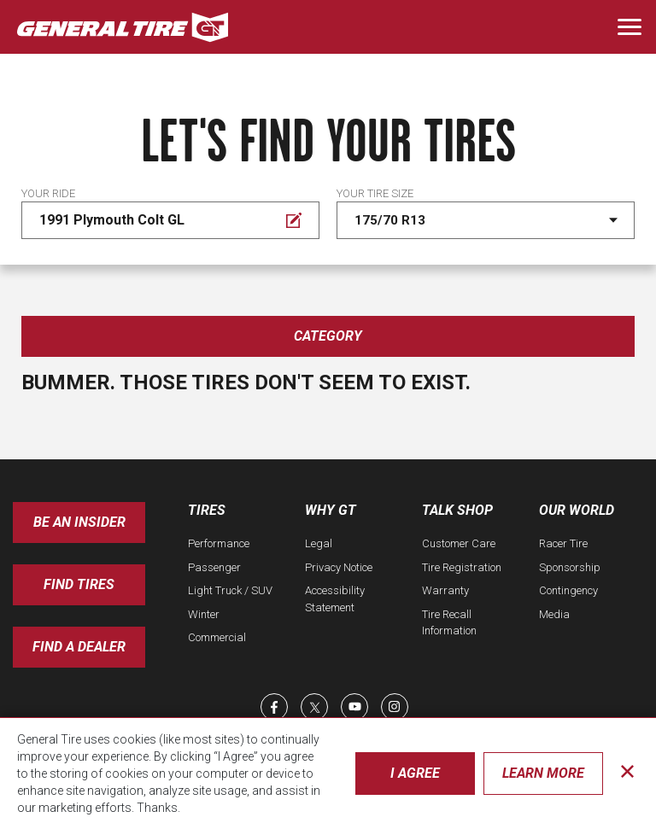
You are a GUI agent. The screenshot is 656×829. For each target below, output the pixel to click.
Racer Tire (563, 543)
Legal (318, 543)
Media (554, 614)
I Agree (415, 773)
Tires (207, 510)
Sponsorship (569, 567)
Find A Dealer (79, 647)
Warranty (445, 590)
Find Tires (79, 584)
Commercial (217, 637)
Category (328, 336)
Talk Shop (457, 510)
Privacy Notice (338, 567)
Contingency (568, 590)
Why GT (330, 510)
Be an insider (79, 522)
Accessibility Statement (335, 599)
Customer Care (458, 543)
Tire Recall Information (449, 623)
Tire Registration (461, 567)
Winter (204, 614)
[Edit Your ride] (170, 220)
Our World (576, 510)
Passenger (214, 567)
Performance (218, 543)
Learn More (543, 773)
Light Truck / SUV (230, 590)
